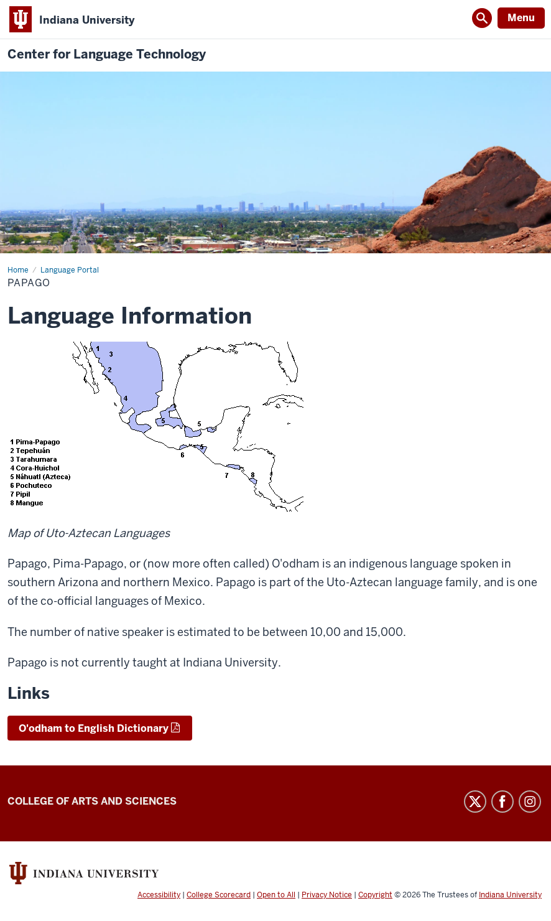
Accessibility (158, 895)
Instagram (530, 801)
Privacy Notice (327, 895)
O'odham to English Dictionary (94, 728)
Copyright (375, 895)
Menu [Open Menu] (521, 17)
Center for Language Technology (106, 54)
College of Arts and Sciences (92, 801)
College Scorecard (219, 895)
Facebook (502, 801)
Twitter (475, 801)
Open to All (276, 895)
